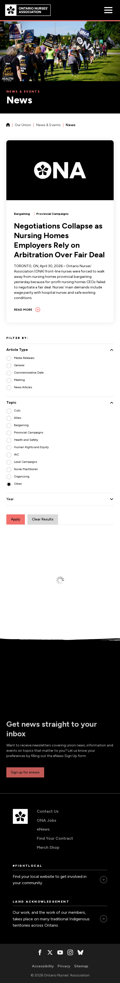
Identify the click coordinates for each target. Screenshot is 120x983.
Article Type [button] (17, 350)
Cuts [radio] (17, 410)
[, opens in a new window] (39, 952)
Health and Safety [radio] (26, 440)
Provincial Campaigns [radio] (28, 432)
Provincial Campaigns (52, 214)
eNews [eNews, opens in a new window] (43, 829)
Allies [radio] (17, 418)
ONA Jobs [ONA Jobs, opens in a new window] (46, 820)
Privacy (64, 966)
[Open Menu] (108, 10)
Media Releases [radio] (24, 358)
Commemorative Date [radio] (29, 372)
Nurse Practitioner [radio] (26, 469)
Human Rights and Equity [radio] (31, 447)
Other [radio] (18, 484)
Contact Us (48, 811)
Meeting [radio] (19, 380)
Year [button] (10, 499)
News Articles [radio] (23, 387)
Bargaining (22, 214)
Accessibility (43, 966)
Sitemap (81, 966)
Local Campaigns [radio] (25, 462)
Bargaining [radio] (21, 425)
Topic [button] (11, 402)
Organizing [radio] (21, 476)
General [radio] (19, 365)
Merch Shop (48, 847)
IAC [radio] (16, 454)
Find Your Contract (55, 838)
